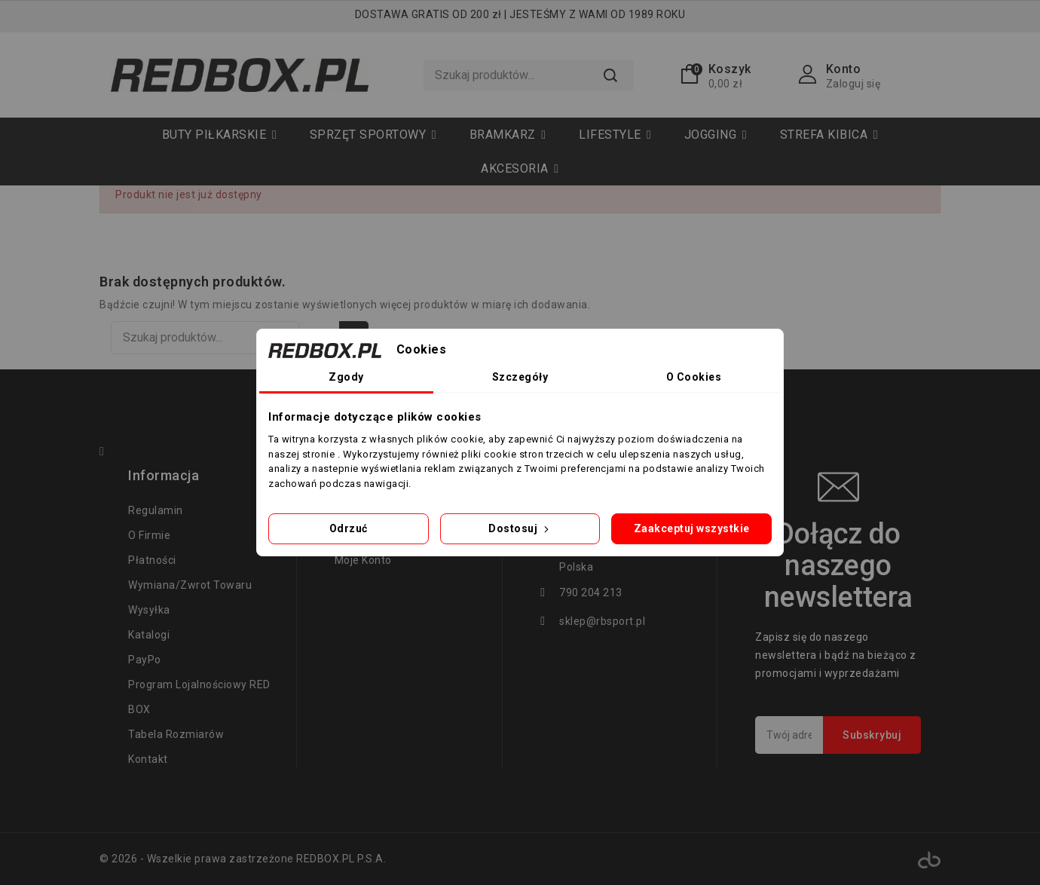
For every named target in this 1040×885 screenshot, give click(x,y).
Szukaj (610, 75)
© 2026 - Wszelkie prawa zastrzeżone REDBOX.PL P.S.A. (242, 859)
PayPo (144, 660)
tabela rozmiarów (176, 734)
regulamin (155, 510)
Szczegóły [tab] (520, 377)
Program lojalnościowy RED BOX (199, 696)
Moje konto (363, 560)
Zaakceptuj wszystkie (692, 528)
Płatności (152, 560)
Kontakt (148, 759)
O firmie (149, 535)
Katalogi (149, 635)
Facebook (108, 453)
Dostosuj (520, 528)
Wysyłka (149, 610)
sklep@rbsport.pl (602, 621)
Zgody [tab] (346, 377)
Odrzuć (348, 528)
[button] (373, 135)
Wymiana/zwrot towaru (190, 585)
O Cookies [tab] (694, 377)
